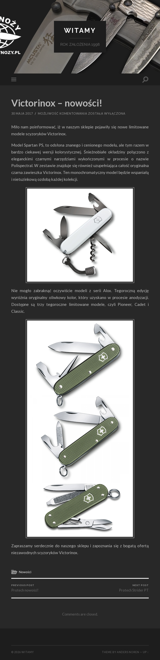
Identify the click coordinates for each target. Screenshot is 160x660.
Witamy (80, 30)
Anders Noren (128, 652)
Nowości (25, 572)
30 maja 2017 (22, 113)
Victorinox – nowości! (56, 103)
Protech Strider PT (134, 588)
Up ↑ (146, 652)
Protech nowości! (25, 588)
